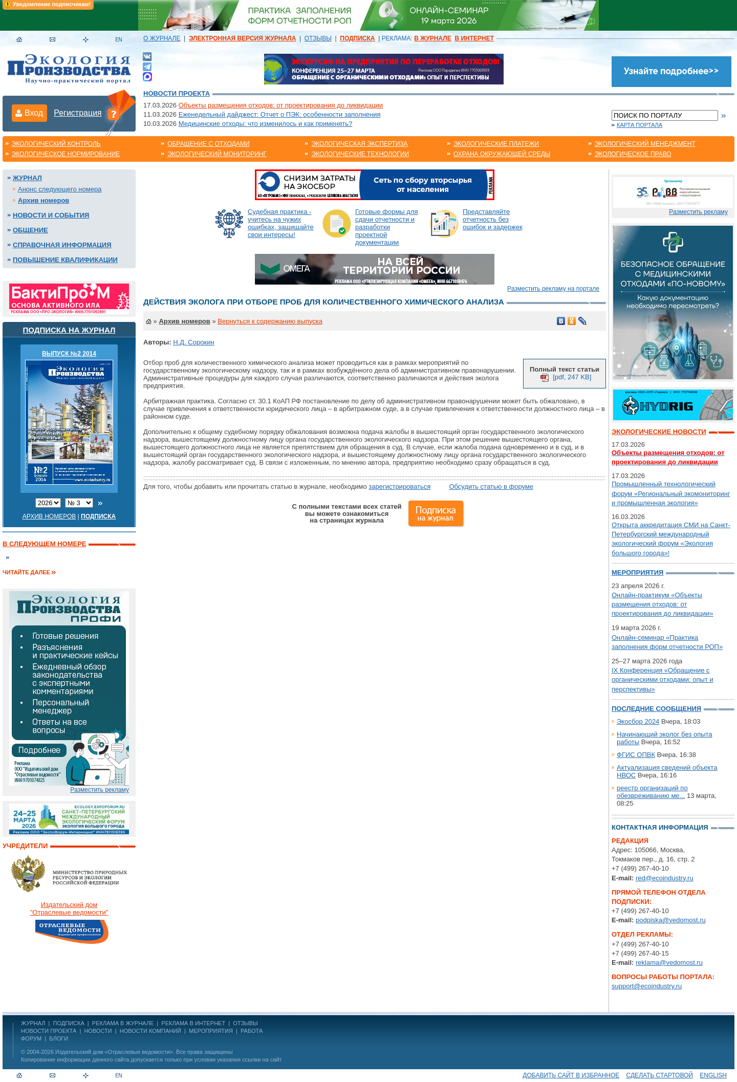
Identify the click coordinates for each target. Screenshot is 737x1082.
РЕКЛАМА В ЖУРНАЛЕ (123, 1023)
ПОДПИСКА (68, 1023)
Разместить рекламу (99, 789)
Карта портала (639, 125)
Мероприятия (637, 572)
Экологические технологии (360, 154)
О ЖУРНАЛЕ (161, 38)
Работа (252, 1031)
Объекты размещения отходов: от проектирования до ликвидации (281, 105)
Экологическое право (633, 154)
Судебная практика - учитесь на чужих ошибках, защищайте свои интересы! (281, 223)
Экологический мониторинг (217, 154)
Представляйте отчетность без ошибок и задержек (493, 219)
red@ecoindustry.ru (664, 878)
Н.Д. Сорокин (193, 342)
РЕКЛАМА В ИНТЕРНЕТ (193, 1023)
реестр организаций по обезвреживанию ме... (652, 791)
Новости (98, 1031)
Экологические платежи (496, 143)
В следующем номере (44, 544)
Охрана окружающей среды (502, 154)
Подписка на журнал (69, 330)
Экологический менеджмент (645, 143)
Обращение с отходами (208, 143)
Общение (30, 230)
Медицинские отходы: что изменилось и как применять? (266, 123)
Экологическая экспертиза (359, 143)
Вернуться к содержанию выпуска (270, 321)
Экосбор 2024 (638, 721)
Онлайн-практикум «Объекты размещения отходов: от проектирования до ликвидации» (662, 604)
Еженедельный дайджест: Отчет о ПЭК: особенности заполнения (280, 114)
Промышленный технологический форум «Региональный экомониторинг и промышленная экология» (671, 493)
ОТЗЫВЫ (318, 38)
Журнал (27, 178)
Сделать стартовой (659, 1075)
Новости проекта (176, 93)
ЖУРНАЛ (33, 1023)
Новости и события (51, 215)
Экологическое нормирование (66, 154)
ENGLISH (713, 1075)
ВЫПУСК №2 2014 (69, 353)
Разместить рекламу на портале (553, 288)
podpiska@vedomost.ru (671, 920)
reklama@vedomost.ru (669, 962)
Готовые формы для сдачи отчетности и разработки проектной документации (386, 227)
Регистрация (78, 113)
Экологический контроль (56, 143)
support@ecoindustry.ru (647, 986)
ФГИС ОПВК (636, 755)
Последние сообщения (656, 708)
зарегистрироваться (399, 486)
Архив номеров (43, 200)
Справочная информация (62, 245)
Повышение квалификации (65, 260)
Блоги (58, 1038)
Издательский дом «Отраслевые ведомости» (114, 1052)
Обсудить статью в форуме (491, 486)
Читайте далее (26, 572)
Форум (31, 1038)
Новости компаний (150, 1031)
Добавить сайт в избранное (571, 1075)
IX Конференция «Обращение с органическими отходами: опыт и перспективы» (662, 679)
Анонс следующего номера (59, 189)
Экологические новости (659, 432)
